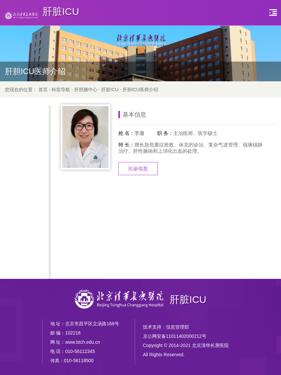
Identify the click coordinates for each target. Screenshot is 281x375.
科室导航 (61, 89)
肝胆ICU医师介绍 (140, 89)
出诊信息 (138, 168)
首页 (43, 89)
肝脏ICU (109, 89)
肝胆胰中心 (85, 89)
